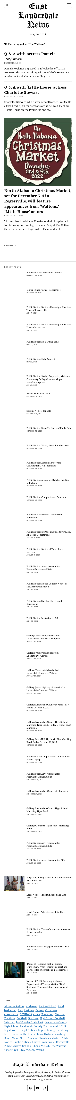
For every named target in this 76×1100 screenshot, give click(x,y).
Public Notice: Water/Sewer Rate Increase (47, 445)
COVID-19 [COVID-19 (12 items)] (26, 1014)
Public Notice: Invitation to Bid (42, 618)
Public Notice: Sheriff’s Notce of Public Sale (48, 428)
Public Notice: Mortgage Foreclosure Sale (47, 946)
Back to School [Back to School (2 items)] (47, 1006)
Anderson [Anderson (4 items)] (31, 1006)
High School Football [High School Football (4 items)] (52, 1018)
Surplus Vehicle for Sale (38, 410)
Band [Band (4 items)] (61, 1006)
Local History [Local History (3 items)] (45, 1034)
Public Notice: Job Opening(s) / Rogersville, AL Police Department (48, 533)
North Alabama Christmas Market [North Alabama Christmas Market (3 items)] (40, 1038)
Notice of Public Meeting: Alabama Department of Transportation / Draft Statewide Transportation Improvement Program (47, 986)
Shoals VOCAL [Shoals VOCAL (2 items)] (41, 1046)
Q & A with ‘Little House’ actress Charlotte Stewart (35, 89)
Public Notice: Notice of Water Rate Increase (44, 551)
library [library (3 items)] (64, 1030)
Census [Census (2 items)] (39, 1010)
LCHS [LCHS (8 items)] (62, 1026)
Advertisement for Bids (38, 393)
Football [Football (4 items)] (22, 1018)
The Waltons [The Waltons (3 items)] (58, 1046)
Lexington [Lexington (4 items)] (53, 1030)
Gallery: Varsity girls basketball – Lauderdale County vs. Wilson (43, 672)
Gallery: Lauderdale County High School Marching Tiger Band (47, 810)
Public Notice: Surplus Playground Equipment (44, 602)
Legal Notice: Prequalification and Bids (46, 894)
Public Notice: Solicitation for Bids (44, 272)
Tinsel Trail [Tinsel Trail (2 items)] (11, 1050)
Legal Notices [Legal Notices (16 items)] (29, 1030)
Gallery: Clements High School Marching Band (47, 827)
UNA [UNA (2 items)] (22, 1050)
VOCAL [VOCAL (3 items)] (30, 1050)
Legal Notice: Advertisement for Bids (45, 912)
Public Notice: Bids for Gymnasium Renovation (44, 516)
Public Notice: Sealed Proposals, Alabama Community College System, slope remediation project (48, 379)
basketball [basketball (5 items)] (10, 1010)
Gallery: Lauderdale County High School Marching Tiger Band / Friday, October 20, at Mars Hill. (48, 724)
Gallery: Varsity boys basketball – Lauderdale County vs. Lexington (43, 637)
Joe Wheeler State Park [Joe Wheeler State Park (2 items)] (29, 1022)
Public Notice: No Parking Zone (42, 341)
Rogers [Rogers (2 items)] (36, 1042)
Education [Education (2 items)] (47, 1014)
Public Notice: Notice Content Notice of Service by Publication (46, 585)
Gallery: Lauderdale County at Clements (47, 791)
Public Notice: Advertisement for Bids (45, 860)
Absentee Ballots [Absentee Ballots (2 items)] (14, 1006)
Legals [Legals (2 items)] (41, 1030)
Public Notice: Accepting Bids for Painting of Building (47, 481)
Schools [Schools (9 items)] (26, 1046)
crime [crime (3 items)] (36, 1014)
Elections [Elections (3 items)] (9, 1018)
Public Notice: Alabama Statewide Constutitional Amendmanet (43, 464)
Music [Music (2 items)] (15, 1038)
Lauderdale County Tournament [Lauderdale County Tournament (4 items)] (39, 1026)
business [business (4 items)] (29, 1010)
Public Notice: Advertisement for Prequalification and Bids (43, 568)
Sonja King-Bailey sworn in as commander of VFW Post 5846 (49, 879)
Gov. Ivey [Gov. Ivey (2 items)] (33, 1018)
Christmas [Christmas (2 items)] (51, 1010)
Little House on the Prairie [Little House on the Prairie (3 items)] (20, 1034)
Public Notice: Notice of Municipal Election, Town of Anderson (48, 326)
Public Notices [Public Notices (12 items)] (22, 1042)
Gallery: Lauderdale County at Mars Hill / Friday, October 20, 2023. (47, 706)
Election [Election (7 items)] (60, 1014)
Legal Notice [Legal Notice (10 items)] (11, 1030)
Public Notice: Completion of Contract (46, 497)
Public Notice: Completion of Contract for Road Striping (48, 758)
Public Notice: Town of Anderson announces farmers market (49, 931)
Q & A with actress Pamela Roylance (30, 56)
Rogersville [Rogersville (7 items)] (48, 1042)
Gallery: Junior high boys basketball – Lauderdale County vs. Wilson (45, 689)
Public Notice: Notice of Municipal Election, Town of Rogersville (48, 309)
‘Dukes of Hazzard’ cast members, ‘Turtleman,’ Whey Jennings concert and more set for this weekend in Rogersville (47, 966)
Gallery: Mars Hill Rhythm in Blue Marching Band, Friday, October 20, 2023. (48, 741)
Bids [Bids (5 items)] (20, 1010)
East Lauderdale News (38, 15)
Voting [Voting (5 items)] (40, 1050)
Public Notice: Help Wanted (40, 359)
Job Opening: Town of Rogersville (43, 289)
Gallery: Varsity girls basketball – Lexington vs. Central (43, 654)
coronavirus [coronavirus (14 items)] (11, 1014)
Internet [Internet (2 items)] (9, 1022)
